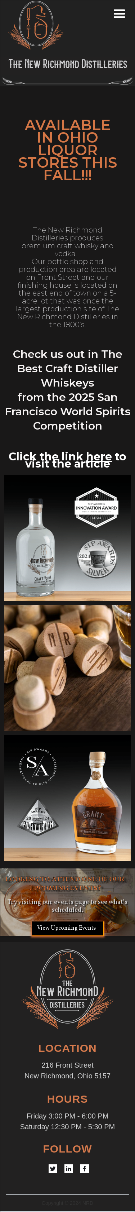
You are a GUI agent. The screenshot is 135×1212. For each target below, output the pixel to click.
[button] (128, 14)
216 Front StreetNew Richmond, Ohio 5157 (67, 1070)
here (99, 456)
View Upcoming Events (66, 928)
